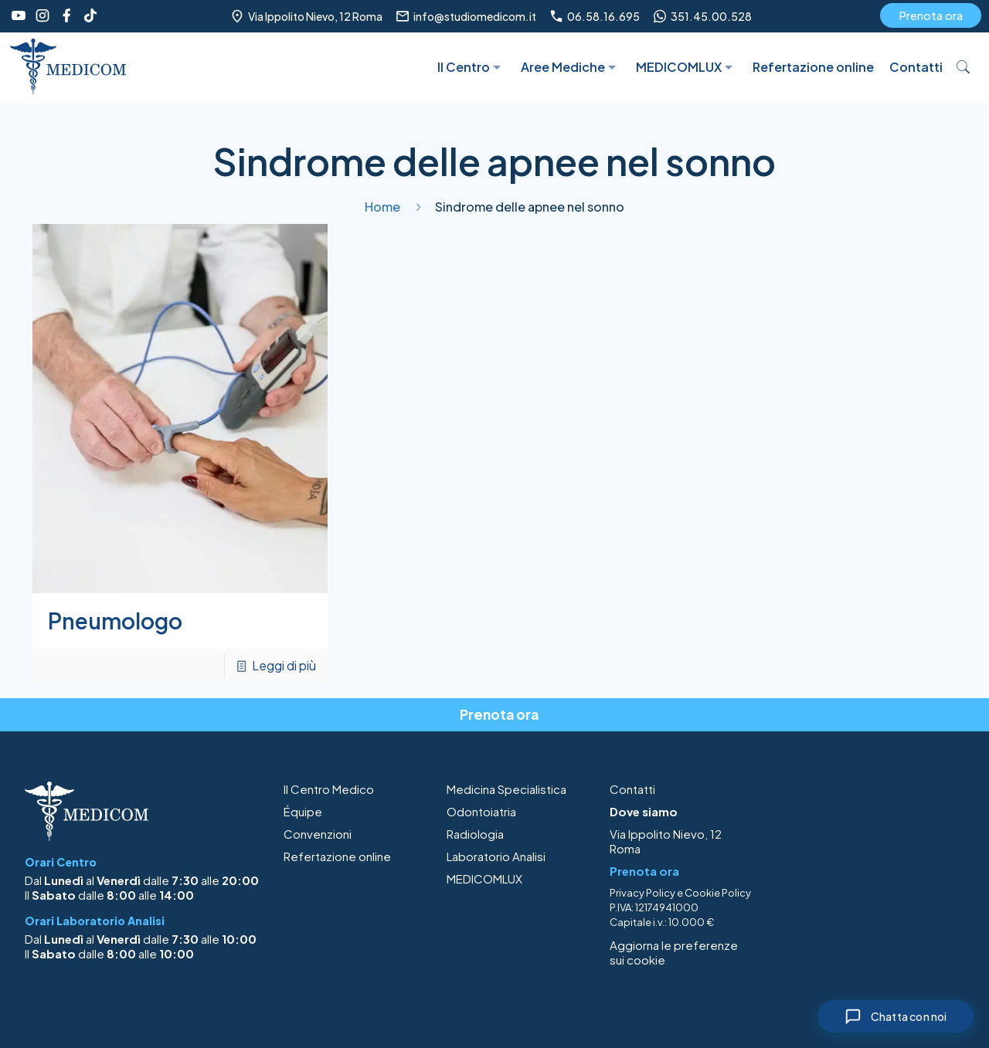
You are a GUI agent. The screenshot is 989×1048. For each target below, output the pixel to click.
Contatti (632, 789)
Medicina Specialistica (506, 789)
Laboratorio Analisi (496, 856)
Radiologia (475, 833)
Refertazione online (337, 856)
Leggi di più (284, 665)
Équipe (303, 811)
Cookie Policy (718, 893)
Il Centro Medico (329, 789)
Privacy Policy (642, 893)
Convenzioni (318, 833)
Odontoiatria (481, 811)
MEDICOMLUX (484, 878)
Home (382, 206)
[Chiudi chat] (895, 1016)
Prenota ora (931, 15)
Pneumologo (115, 620)
